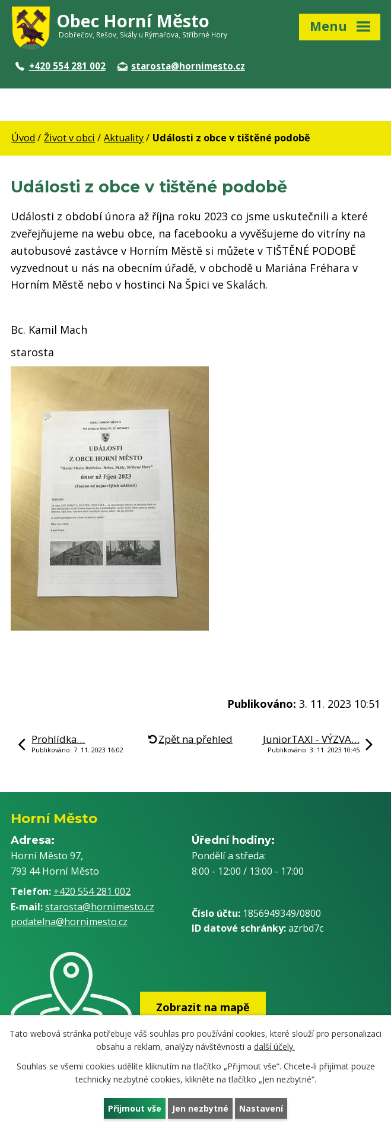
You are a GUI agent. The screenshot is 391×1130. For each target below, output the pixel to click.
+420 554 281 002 (60, 66)
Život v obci (69, 137)
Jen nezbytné (200, 1108)
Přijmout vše (134, 1108)
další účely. (274, 1047)
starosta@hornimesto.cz (181, 66)
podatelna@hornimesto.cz (69, 921)
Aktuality (124, 137)
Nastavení (261, 1108)
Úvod (23, 137)
